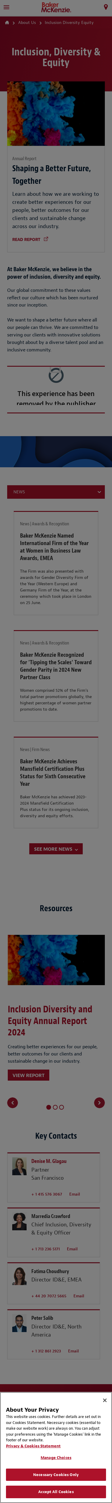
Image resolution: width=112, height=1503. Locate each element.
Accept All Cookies (55, 1491)
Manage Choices (56, 1457)
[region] (56, 1447)
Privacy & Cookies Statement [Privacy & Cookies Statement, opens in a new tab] (33, 1446)
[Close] (104, 1400)
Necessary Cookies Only (56, 1474)
